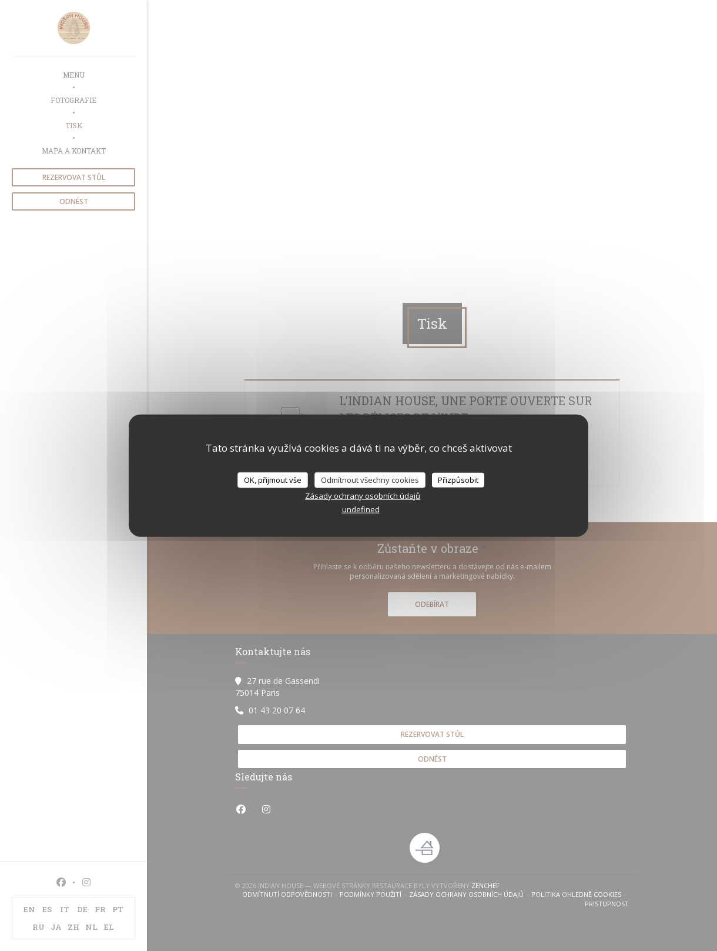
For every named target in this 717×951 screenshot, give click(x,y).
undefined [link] (361, 509)
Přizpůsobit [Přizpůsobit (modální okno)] (458, 479)
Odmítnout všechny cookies (370, 479)
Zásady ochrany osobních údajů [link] (362, 495)
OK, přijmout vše (272, 479)
